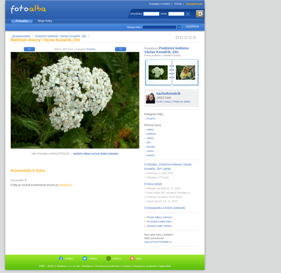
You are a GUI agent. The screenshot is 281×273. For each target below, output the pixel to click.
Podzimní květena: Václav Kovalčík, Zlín (60, 36)
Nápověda (165, 266)
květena (151, 133)
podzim (151, 155)
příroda (151, 146)
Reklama (87, 266)
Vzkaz (167, 101)
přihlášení (65, 185)
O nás (76, 266)
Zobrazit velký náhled (159, 225)
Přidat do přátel (181, 101)
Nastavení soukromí (145, 266)
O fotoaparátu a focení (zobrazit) (164, 208)
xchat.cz (117, 258)
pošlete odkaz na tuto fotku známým (95, 153)
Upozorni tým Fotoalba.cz (157, 242)
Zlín (149, 142)
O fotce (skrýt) (153, 184)
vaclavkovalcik (21, 36)
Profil (159, 101)
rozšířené (192, 26)
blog (138, 258)
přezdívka (136, 13)
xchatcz (69, 258)
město (150, 138)
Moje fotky (45, 21)
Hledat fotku (134, 27)
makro (150, 129)
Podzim (91, 49)
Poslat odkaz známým (159, 217)
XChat (178, 3)
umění (150, 150)
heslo (164, 13)
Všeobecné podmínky (107, 266)
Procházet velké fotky (159, 221)
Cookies (126, 266)
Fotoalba (22, 21)
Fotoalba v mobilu (159, 3)
